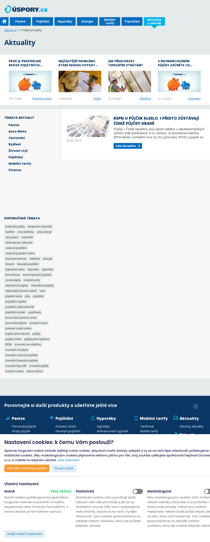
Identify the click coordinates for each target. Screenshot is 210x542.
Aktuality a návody (154, 21)
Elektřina (145, 98)
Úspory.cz (10, 30)
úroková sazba (14, 371)
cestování (27, 237)
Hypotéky (65, 21)
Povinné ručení (42, 98)
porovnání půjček (16, 323)
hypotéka (33, 269)
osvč (42, 291)
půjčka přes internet (17, 334)
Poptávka (132, 21)
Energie (87, 21)
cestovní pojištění (16, 248)
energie (47, 258)
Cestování (17, 138)
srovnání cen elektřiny (28, 344)
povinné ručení (39, 323)
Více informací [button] (69, 460)
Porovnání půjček (24, 426)
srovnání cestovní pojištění (21, 355)
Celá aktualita (126, 146)
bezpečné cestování (40, 226)
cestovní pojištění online (20, 253)
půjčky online (13, 339)
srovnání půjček (38, 366)
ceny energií (44, 232)
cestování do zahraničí (19, 242)
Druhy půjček (21, 431)
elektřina (35, 258)
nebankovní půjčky (42, 285)
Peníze (20, 21)
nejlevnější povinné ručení (21, 291)
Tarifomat (147, 426)
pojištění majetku (15, 301)
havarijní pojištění (28, 264)
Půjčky (97, 98)
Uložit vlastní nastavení (24, 534)
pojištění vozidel (15, 312)
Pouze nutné (64, 468)
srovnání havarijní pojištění (21, 360)
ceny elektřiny (25, 232)
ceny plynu (11, 237)
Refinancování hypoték (112, 431)
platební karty (13, 296)
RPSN (8, 344)
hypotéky (47, 269)
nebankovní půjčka (16, 285)
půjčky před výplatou (37, 339)
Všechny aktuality (191, 426)
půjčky (36, 334)
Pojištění (42, 21)
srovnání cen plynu (16, 350)
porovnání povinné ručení (21, 317)
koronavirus (12, 275)
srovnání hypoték (15, 366)
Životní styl (18, 151)
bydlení (9, 232)
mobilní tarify (32, 280)
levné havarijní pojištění (37, 275)
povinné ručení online (18, 328)
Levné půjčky (13, 280)
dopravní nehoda (16, 258)
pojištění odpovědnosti (19, 307)
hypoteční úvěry (15, 269)
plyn (27, 296)
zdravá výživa (34, 371)
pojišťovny (34, 312)
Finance (15, 170)
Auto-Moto (17, 131)
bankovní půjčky (15, 226)
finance (9, 264)
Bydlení (15, 144)
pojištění (38, 296)
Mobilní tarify (109, 21)
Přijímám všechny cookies (26, 468)
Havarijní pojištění (68, 431)
